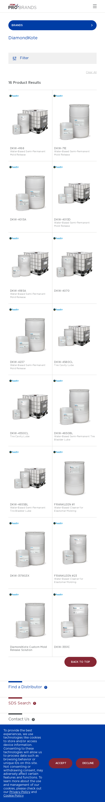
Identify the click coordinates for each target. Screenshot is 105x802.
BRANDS (17, 25)
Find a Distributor (25, 687)
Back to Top (80, 662)
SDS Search (19, 703)
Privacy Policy (19, 792)
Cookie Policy (13, 795)
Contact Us (18, 719)
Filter (24, 58)
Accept (60, 763)
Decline (88, 763)
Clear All (91, 72)
